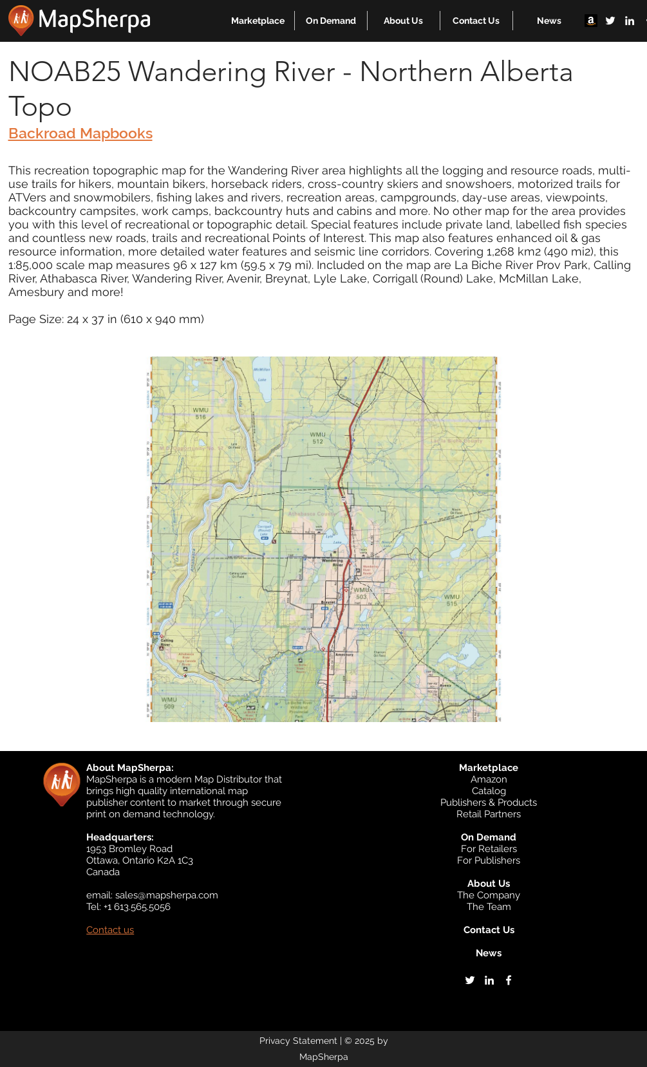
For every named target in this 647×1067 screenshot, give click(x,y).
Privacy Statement (298, 1040)
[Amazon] (591, 20)
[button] (257, 20)
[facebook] (508, 980)
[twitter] (610, 20)
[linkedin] (629, 20)
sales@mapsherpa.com (166, 895)
